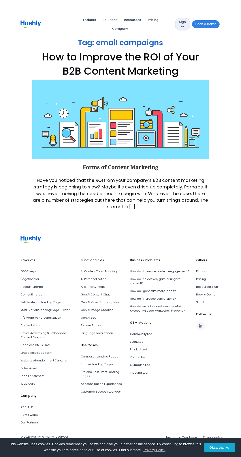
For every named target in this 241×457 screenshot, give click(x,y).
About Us (27, 407)
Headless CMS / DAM (35, 345)
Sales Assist (29, 368)
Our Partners (30, 422)
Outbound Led (140, 365)
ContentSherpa (32, 294)
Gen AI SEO (88, 318)
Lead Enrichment (32, 376)
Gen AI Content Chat (95, 294)
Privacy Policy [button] (154, 450)
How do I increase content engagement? (159, 271)
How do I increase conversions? (153, 299)
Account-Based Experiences (101, 384)
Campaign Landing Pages (99, 356)
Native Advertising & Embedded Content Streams (43, 335)
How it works (29, 415)
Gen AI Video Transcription (100, 302)
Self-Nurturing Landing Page (41, 302)
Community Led (141, 334)
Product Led (138, 349)
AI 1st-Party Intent (93, 287)
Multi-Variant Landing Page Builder (45, 310)
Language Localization (97, 333)
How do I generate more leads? (153, 291)
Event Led (136, 342)
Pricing (153, 20)
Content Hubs (30, 325)
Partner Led (138, 357)
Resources (132, 20)
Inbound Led (139, 372)
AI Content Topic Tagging (99, 271)
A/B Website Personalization (41, 318)
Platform (202, 271)
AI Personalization (93, 279)
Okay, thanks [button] (219, 447)
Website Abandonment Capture (44, 360)
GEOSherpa (29, 271)
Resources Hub (207, 287)
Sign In (200, 302)
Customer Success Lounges (101, 391)
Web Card (28, 384)
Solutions (110, 20)
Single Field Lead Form (36, 353)
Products (88, 20)
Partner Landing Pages (97, 364)
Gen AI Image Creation (97, 310)
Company (120, 28)
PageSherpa (30, 279)
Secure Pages (91, 325)
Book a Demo (206, 294)
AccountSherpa (32, 287)
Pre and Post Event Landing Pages (100, 374)
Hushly (36, 436)
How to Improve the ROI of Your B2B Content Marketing (120, 64)
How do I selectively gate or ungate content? (155, 281)
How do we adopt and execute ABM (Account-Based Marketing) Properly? (157, 308)
